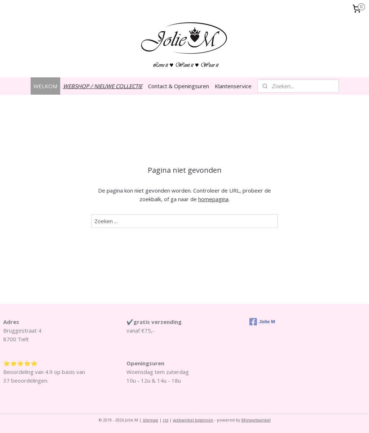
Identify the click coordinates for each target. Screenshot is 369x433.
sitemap (150, 420)
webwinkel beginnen (193, 420)
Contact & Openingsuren (178, 86)
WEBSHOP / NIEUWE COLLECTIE (102, 86)
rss (165, 420)
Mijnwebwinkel (256, 420)
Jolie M (262, 321)
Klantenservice (233, 86)
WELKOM (45, 86)
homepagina (213, 199)
